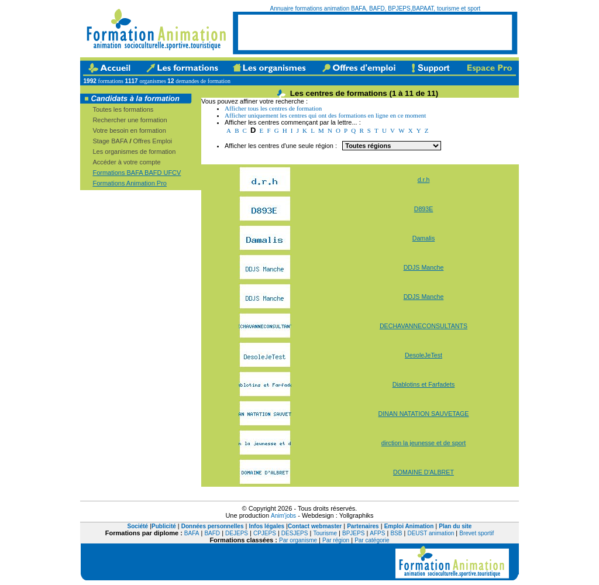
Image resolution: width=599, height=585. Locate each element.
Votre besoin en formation (129, 130)
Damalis (423, 238)
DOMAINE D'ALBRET (423, 472)
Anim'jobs (283, 515)
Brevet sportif (476, 533)
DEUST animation (430, 533)
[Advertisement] (375, 32)
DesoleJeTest (423, 355)
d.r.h (424, 179)
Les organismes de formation (133, 151)
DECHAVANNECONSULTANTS (423, 325)
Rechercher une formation (129, 119)
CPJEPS (264, 533)
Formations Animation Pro (129, 183)
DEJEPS (236, 533)
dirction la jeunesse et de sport (423, 442)
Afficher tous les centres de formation (273, 108)
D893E (423, 208)
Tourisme (325, 533)
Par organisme (298, 540)
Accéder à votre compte (126, 162)
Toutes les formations (122, 109)
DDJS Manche (424, 267)
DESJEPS (294, 533)
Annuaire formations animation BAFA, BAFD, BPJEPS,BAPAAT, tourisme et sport (375, 8)
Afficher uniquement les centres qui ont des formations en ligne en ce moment (325, 115)
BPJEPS (353, 533)
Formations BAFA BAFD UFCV (136, 172)
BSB (396, 533)
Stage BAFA (110, 140)
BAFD (212, 533)
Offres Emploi (152, 140)
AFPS (377, 533)
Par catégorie (371, 540)
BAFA (191, 533)
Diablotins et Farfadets (424, 384)
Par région (335, 540)
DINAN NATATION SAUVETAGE (423, 413)
